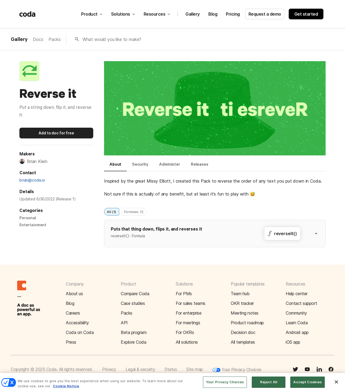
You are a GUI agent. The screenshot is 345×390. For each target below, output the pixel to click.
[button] (319, 233)
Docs (38, 39)
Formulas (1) (133, 211)
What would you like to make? (112, 39)
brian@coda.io (32, 180)
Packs (54, 39)
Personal (27, 217)
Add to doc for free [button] (56, 133)
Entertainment (32, 224)
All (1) (111, 211)
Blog (212, 14)
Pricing (233, 14)
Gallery (192, 14)
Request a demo (265, 14)
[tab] (115, 166)
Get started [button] (306, 14)
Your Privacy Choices (236, 370)
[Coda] (27, 14)
